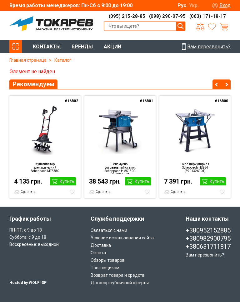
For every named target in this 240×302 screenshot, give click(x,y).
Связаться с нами (109, 230)
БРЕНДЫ (82, 47)
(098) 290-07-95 (167, 16)
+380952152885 (208, 230)
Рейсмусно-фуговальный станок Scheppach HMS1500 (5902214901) (120, 168)
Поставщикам (105, 267)
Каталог (62, 60)
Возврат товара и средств (118, 275)
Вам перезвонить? (205, 254)
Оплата (98, 252)
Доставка (101, 245)
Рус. (183, 5)
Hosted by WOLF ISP (28, 282)
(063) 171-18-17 (207, 16)
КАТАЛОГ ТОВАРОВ (15, 46)
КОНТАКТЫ (47, 47)
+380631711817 (208, 246)
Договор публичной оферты (120, 282)
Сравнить (28, 192)
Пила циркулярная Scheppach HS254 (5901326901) (195, 167)
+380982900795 (208, 238)
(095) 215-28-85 (127, 16)
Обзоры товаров (108, 260)
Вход (225, 5)
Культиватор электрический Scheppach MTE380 (45, 167)
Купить (67, 181)
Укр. (194, 5)
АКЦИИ (112, 47)
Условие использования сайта (122, 237)
